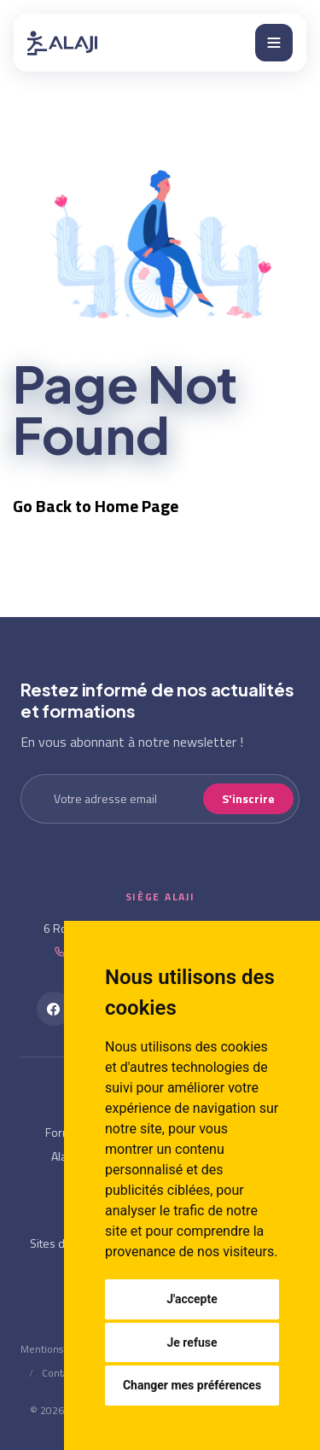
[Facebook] (54, 1009)
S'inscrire (248, 798)
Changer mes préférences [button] (192, 1385)
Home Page (136, 505)
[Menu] (274, 42)
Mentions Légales (60, 1349)
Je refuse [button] (191, 1342)
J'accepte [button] (192, 1299)
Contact (59, 1373)
